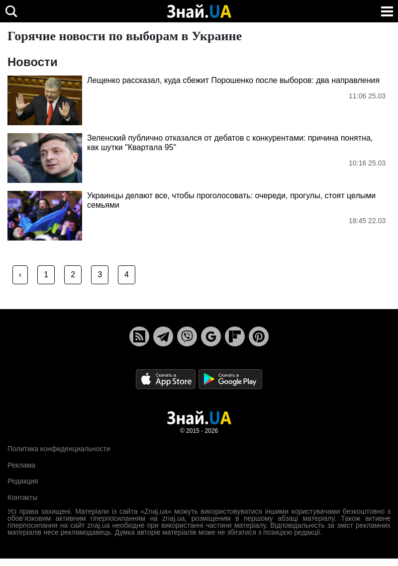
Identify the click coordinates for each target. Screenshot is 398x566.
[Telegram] (163, 336)
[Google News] (211, 336)
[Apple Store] (166, 379)
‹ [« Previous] (20, 274)
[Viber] (187, 336)
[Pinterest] (259, 336)
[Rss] (139, 336)
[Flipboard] (235, 336)
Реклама (21, 465)
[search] (11, 11)
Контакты (22, 497)
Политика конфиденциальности (58, 449)
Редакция (22, 481)
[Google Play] (230, 379)
